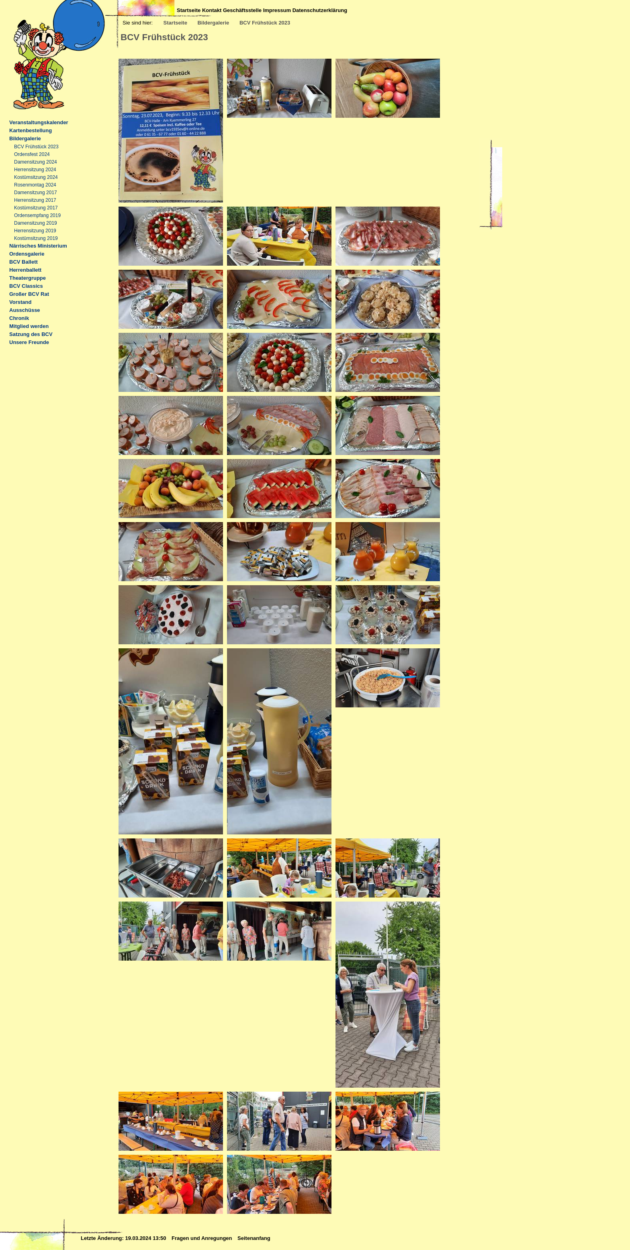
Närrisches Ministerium (38, 246)
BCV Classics (26, 286)
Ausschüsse (24, 310)
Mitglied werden (29, 326)
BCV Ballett (23, 262)
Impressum (277, 10)
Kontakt (211, 10)
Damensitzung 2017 (35, 192)
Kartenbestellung (30, 130)
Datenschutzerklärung (320, 10)
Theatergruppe (27, 278)
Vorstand (20, 302)
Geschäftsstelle (242, 10)
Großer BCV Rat (29, 294)
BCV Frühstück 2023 (264, 23)
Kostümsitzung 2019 (36, 238)
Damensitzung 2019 (35, 223)
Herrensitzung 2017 (35, 200)
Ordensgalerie (26, 254)
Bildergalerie (213, 23)
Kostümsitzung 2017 (36, 208)
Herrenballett (25, 270)
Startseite (188, 10)
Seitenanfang (253, 1238)
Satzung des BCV (31, 334)
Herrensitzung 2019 (35, 231)
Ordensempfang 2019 (37, 215)
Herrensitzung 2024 (35, 169)
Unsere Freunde (29, 342)
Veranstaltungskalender (38, 122)
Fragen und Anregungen (202, 1238)
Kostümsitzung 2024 (36, 177)
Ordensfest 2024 (32, 154)
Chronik (19, 318)
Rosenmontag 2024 (35, 185)
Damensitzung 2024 (35, 162)
